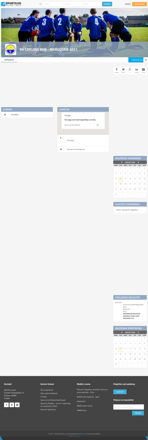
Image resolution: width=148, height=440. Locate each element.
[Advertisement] (55, 83)
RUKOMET (15, 114)
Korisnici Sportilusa (48, 409)
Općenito (9, 59)
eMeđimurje (81, 410)
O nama (43, 396)
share (116, 71)
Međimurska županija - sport (88, 396)
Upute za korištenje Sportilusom (53, 400)
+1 (130, 71)
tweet (123, 71)
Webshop (120, 392)
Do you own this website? (72, 125)
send (143, 71)
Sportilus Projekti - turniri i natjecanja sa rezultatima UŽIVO (55, 404)
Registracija (140, 4)
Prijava (128, 4)
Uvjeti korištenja (74, 436)
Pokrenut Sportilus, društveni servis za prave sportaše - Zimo (92, 391)
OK (98, 125)
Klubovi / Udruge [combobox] (40, 4)
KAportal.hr (81, 401)
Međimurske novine (84, 405)
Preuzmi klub (138, 59)
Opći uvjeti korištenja (48, 393)
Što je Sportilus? (46, 390)
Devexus (83, 433)
